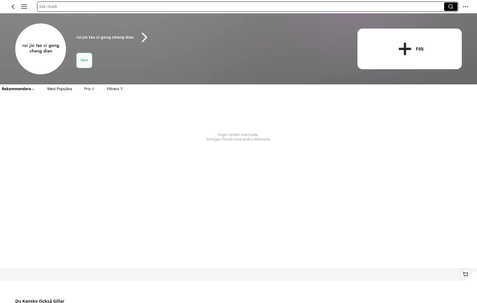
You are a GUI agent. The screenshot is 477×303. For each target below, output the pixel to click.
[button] (241, 7)
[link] (41, 49)
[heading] (209, 37)
